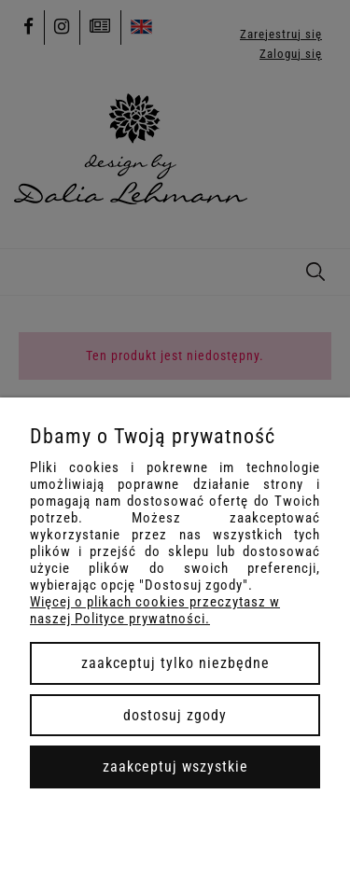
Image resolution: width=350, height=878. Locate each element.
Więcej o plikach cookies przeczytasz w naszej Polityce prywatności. (155, 610)
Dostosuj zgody (175, 715)
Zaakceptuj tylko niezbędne (175, 663)
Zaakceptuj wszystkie (175, 766)
